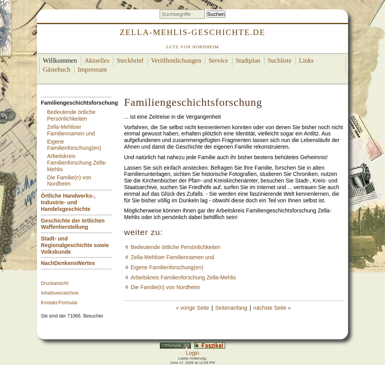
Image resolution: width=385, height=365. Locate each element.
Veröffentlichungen (176, 60)
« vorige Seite (192, 308)
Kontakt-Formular (59, 302)
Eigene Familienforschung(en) (74, 145)
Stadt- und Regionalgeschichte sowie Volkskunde (75, 245)
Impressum (92, 69)
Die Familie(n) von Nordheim (69, 180)
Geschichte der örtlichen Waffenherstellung (73, 224)
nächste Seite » (272, 308)
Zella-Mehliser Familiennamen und (71, 130)
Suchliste (280, 60)
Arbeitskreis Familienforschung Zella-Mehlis (77, 162)
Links (306, 60)
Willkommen (60, 60)
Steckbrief (130, 60)
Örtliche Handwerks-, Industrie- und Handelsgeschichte (68, 202)
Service (218, 60)
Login (192, 353)
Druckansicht (54, 283)
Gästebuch (56, 69)
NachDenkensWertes (68, 263)
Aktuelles (96, 60)
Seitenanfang (231, 308)
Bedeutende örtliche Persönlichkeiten (71, 115)
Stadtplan (248, 60)
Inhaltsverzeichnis (60, 293)
